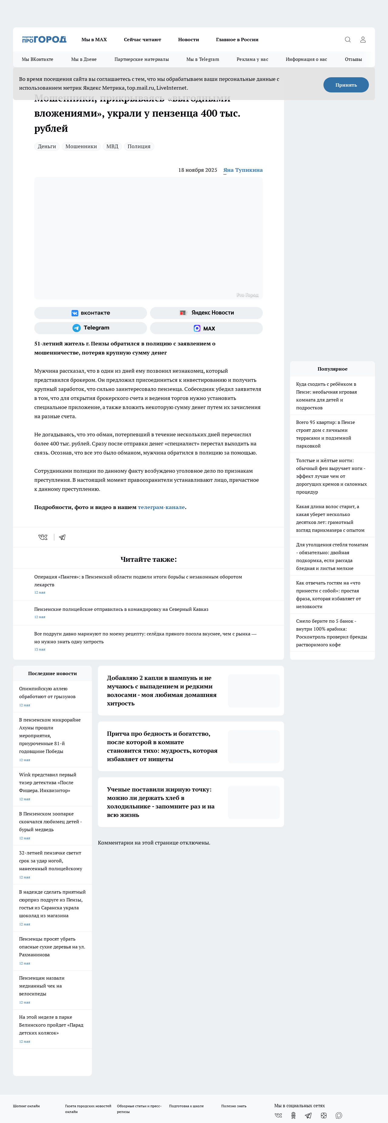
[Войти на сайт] (363, 39)
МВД (112, 146)
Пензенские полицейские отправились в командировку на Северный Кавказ (148, 613)
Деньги (47, 146)
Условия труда (101, 917)
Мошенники (81, 146)
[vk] (43, 537)
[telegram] (64, 537)
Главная (172, 917)
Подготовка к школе (186, 883)
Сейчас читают (142, 39)
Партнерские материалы (142, 59)
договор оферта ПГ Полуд (35, 1052)
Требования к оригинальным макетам (45, 917)
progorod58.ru (104, 991)
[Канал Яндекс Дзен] (323, 893)
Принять (346, 85)
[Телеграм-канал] (90, 328)
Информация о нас (306, 59)
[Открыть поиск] (348, 39)
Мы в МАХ (94, 39)
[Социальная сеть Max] (206, 328)
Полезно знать (233, 883)
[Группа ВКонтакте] (90, 313)
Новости (188, 39)
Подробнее (201, 1073)
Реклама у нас (252, 59)
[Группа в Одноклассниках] (293, 893)
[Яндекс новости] (206, 313)
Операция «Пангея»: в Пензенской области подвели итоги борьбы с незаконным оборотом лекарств (148, 585)
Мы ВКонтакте (38, 59)
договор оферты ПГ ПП (33, 1058)
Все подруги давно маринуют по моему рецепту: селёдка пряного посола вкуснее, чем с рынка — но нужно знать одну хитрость (148, 642)
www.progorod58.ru (59, 933)
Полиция (139, 146)
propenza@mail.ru (93, 950)
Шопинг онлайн (26, 883)
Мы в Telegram (202, 59)
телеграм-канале (160, 507)
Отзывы (353, 59)
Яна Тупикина (243, 169)
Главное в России (237, 39)
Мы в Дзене (84, 59)
